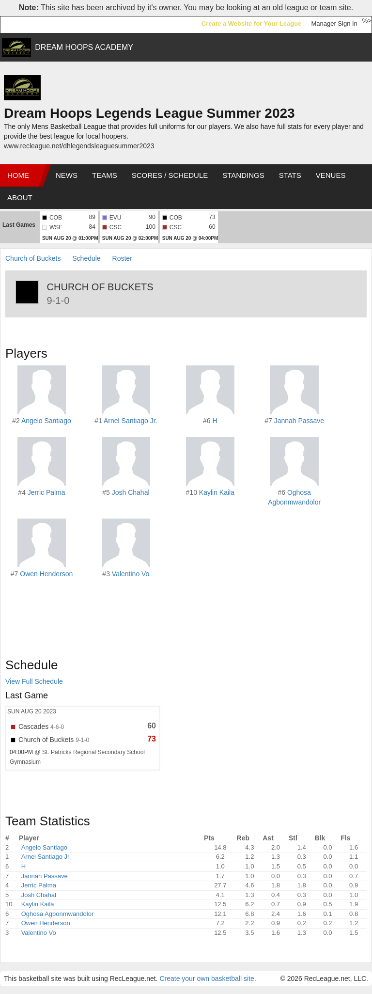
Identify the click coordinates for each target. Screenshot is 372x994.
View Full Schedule (34, 681)
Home (18, 175)
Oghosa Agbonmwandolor (57, 913)
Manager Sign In (334, 23)
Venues (331, 175)
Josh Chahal (131, 492)
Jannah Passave (299, 421)
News (67, 175)
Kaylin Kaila (216, 492)
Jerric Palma (46, 492)
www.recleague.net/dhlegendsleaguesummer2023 (79, 146)
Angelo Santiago (46, 421)
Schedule (86, 258)
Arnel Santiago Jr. (130, 421)
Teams (104, 175)
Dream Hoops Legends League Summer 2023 (149, 113)
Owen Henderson (46, 574)
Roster (122, 258)
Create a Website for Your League (252, 23)
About (19, 197)
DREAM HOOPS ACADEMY (84, 47)
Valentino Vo (131, 574)
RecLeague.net (29, 24)
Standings (243, 175)
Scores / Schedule (170, 175)
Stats (290, 175)
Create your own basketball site (206, 978)
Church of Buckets (33, 258)
